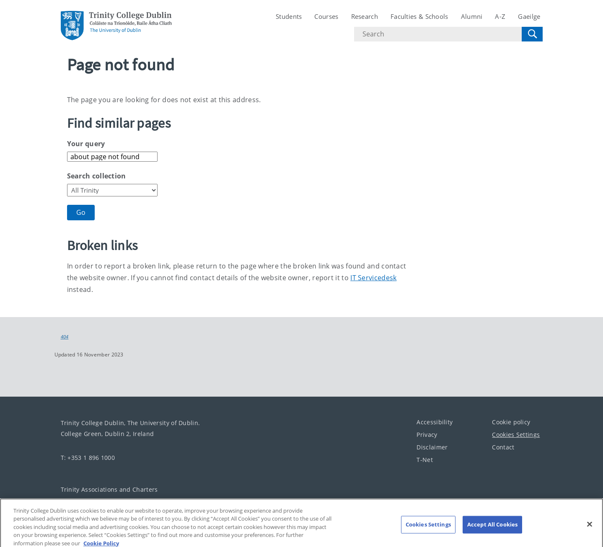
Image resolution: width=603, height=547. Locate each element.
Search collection (96, 176)
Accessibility (435, 422)
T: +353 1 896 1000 (88, 457)
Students (289, 16)
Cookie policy (511, 422)
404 (65, 337)
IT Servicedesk (373, 277)
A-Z (500, 16)
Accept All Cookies (492, 528)
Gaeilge (529, 16)
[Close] (589, 528)
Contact (503, 447)
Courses (326, 16)
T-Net (425, 459)
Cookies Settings (516, 434)
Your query (86, 143)
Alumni (472, 16)
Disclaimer (432, 447)
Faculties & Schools (419, 16)
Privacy (427, 434)
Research (364, 16)
